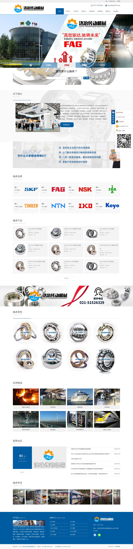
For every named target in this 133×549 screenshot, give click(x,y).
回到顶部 (120, 112)
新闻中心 (108, 11)
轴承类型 (91, 11)
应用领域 (100, 11)
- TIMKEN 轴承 (53, 528)
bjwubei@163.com (112, 5)
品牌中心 (83, 11)
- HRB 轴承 (72, 534)
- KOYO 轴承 (53, 534)
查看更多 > (67, 276)
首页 (59, 11)
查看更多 (66, 429)
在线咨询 (121, 121)
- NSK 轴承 (52, 525)
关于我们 (75, 11)
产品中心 (67, 11)
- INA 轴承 (72, 525)
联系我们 (116, 11)
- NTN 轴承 (72, 528)
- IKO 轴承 (52, 531)
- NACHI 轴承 (72, 531)
